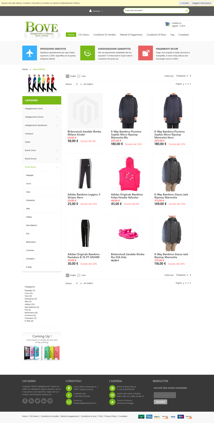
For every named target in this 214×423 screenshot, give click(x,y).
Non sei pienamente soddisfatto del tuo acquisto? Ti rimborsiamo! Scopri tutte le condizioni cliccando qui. (115, 55)
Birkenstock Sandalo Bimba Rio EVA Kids (127, 255)
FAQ (100, 416)
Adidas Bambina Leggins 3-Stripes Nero (84, 196)
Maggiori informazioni (201, 3)
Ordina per (169, 76)
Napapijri (28, 290)
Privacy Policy (110, 416)
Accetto (185, 3)
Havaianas (29, 299)
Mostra (69, 84)
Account (95, 10)
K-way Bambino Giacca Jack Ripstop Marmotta (171, 196)
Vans (27, 296)
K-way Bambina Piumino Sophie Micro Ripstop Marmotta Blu (126, 134)
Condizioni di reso (88, 416)
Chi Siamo (34, 416)
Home (25, 69)
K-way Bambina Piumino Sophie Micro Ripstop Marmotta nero (169, 134)
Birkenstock (30, 313)
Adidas (28, 304)
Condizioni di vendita (50, 416)
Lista (83, 76)
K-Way (27, 321)
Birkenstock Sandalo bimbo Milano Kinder (84, 133)
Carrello (176, 23)
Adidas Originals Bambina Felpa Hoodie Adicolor (127, 196)
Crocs (27, 293)
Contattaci (123, 416)
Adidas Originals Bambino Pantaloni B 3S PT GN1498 (84, 255)
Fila (26, 310)
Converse (29, 315)
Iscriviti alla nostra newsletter (170, 388)
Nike (27, 301)
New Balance (30, 307)
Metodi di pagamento (70, 416)
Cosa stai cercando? (134, 10)
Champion (29, 318)
